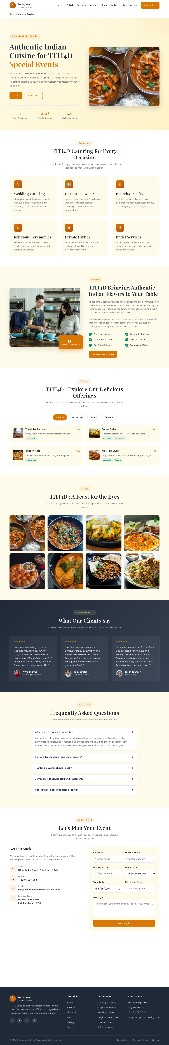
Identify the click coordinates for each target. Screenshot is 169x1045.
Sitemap (155, 1040)
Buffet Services (105, 1027)
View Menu (33, 95)
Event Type (131, 867)
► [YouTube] (34, 1020)
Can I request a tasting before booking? (84, 789)
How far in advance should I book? (84, 768)
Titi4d (70, 5)
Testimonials (130, 5)
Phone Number (101, 867)
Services (81, 5)
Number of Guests (135, 882)
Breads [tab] (94, 417)
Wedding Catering (106, 1002)
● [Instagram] (19, 1020)
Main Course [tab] (77, 417)
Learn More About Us (103, 354)
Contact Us (150, 5)
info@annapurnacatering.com (143, 1017)
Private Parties (105, 1022)
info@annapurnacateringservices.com (39, 889)
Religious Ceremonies (108, 1017)
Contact (71, 1027)
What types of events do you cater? (84, 732)
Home (59, 5)
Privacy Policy (123, 1040)
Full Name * (99, 852)
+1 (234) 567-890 (27, 879)
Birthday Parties (105, 1012)
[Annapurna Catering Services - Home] (21, 5)
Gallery (115, 5)
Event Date (98, 882)
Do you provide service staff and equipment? (84, 779)
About (93, 5)
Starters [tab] (60, 417)
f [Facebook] (12, 1020)
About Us (71, 1012)
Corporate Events (106, 1007)
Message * (98, 897)
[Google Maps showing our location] (84, 957)
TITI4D (16, 95)
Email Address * (133, 852)
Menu (104, 5)
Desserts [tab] (109, 417)
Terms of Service (141, 1040)
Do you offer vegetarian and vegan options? (84, 757)
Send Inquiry (124, 923)
